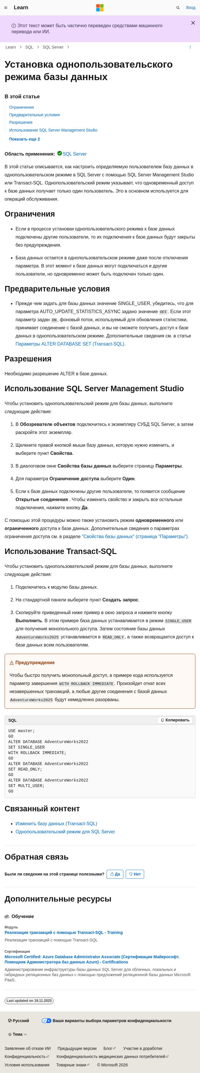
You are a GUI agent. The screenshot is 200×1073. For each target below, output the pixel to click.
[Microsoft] (100, 8)
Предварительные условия (34, 114)
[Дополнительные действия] (190, 47)
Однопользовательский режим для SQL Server (65, 831)
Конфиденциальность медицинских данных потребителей (111, 1056)
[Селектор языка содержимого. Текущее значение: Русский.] (18, 1021)
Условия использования (27, 1065)
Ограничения (21, 107)
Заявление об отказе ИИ (28, 1048)
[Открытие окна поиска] (178, 8)
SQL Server (53, 47)
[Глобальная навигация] (6, 8)
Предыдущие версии (77, 1048)
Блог (107, 1048)
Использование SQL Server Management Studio (53, 130)
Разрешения (21, 122)
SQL (29, 47)
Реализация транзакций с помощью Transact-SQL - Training (64, 932)
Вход (190, 7)
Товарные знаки (71, 1065)
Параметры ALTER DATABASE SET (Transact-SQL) (70, 343)
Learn (11, 47)
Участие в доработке (143, 1048)
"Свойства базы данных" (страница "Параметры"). (135, 536)
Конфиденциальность (25, 1056)
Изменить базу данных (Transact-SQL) (56, 823)
